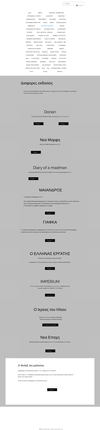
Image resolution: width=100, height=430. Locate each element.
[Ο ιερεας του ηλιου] (50, 325)
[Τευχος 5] (63, 123)
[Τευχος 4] (50, 213)
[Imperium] (50, 295)
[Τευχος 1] (38, 123)
